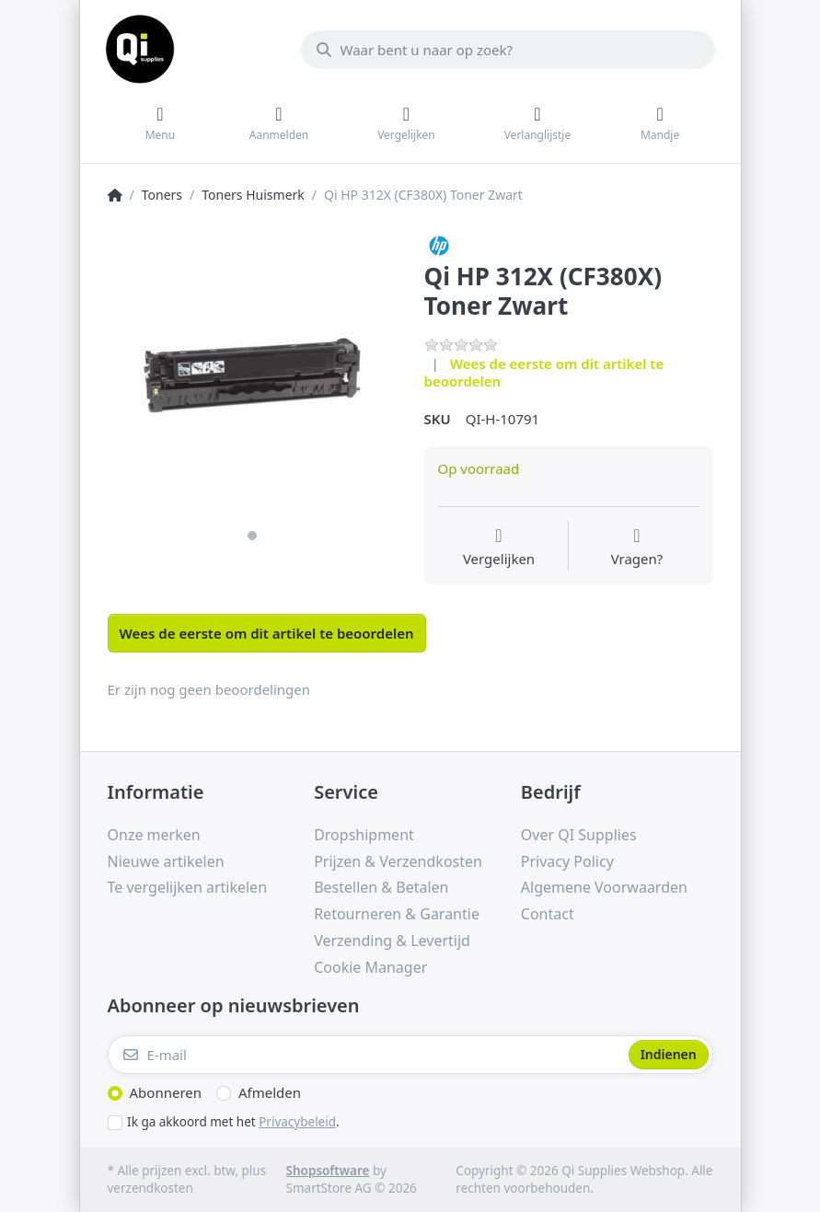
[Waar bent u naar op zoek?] (508, 49)
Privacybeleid (297, 1122)
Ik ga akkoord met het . (233, 1122)
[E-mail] (366, 1054)
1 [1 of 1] (252, 535)
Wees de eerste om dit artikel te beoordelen (544, 372)
